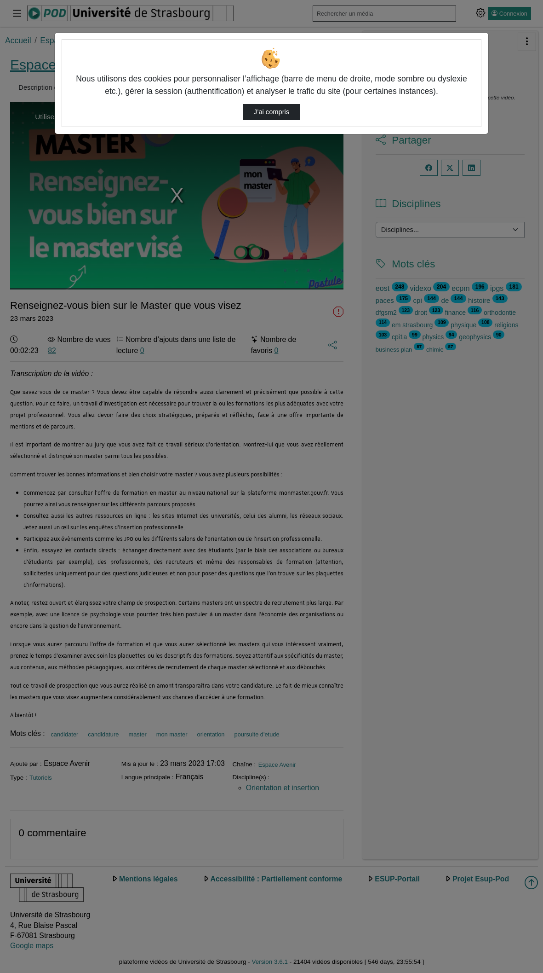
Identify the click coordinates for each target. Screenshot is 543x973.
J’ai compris (271, 112)
